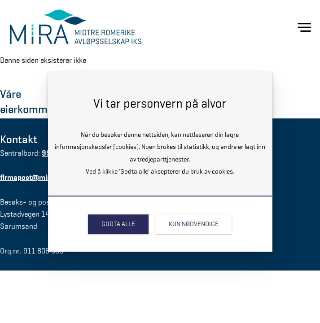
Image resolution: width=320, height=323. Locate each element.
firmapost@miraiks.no (36, 177)
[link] (118, 224)
